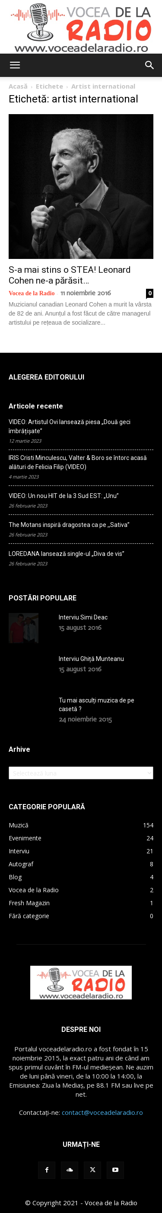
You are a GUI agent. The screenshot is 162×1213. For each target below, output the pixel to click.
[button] (15, 65)
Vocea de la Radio (31, 293)
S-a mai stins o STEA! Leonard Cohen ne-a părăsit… (70, 275)
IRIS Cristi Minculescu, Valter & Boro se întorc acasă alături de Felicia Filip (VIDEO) (78, 462)
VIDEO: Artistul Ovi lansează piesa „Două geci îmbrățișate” (69, 426)
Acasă (18, 86)
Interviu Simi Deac (83, 617)
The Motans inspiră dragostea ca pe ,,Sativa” (69, 524)
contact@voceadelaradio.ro (102, 1112)
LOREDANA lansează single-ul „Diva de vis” (66, 553)
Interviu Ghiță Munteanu (91, 658)
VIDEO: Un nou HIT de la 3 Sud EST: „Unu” (64, 495)
